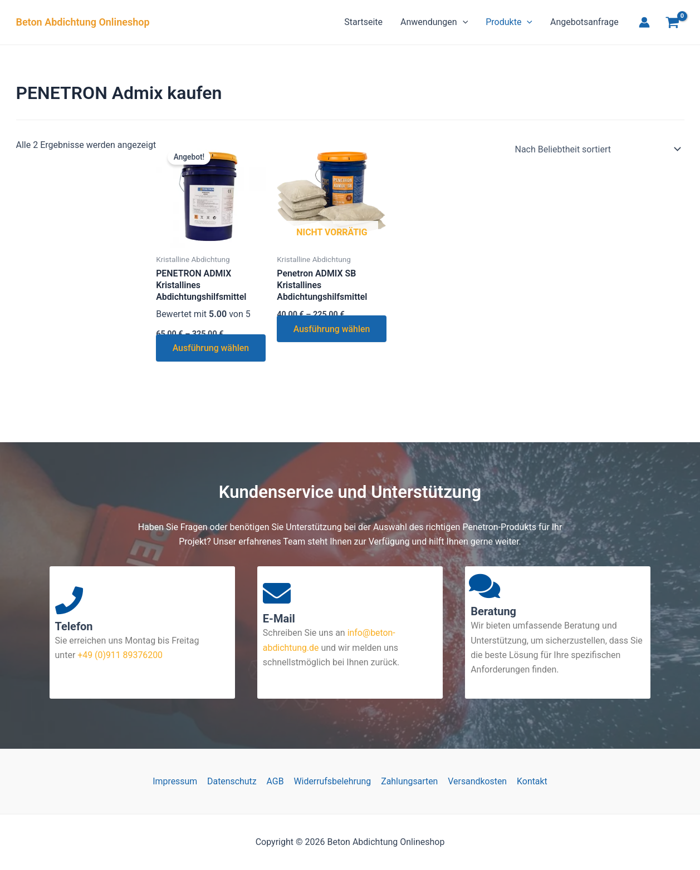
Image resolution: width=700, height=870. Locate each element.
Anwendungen (434, 22)
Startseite (363, 22)
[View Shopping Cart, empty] (672, 24)
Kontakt (530, 781)
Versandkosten (476, 781)
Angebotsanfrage (584, 22)
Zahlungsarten (409, 781)
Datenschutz (233, 781)
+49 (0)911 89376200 (119, 655)
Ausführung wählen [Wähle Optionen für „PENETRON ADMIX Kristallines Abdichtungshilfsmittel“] (187, 355)
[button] (462, 22)
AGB (276, 781)
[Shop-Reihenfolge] (596, 149)
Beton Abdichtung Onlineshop (83, 22)
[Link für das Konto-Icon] (644, 22)
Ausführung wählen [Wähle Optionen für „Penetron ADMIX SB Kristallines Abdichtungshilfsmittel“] (308, 336)
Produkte (509, 22)
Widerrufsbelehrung (332, 781)
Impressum (177, 781)
